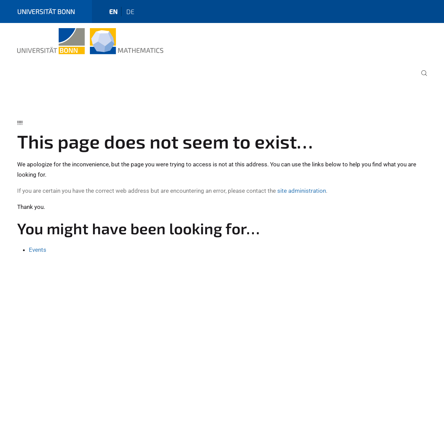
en (113, 11)
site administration (301, 190)
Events (37, 249)
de (130, 11)
